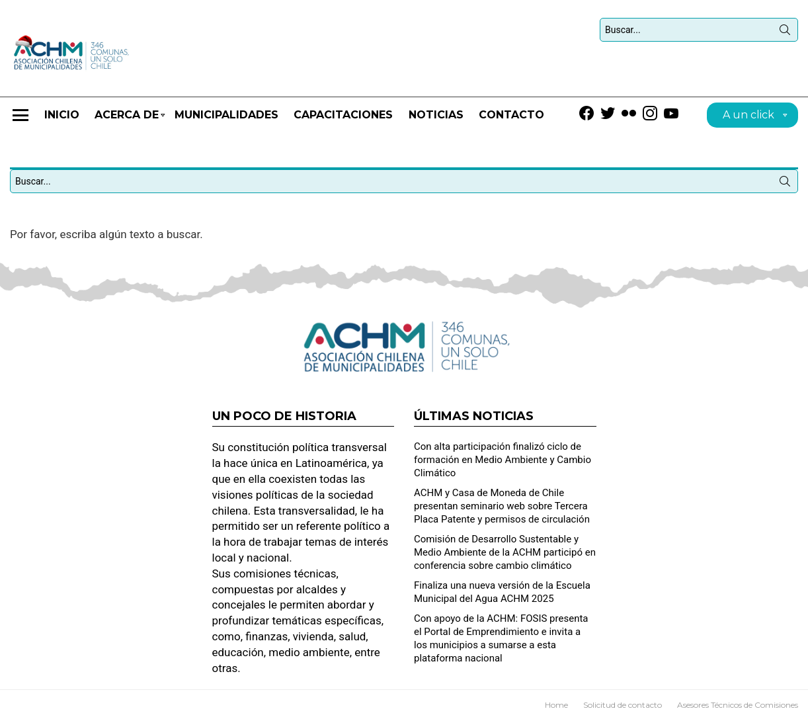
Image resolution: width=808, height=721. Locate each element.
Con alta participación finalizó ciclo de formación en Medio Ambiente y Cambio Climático (502, 460)
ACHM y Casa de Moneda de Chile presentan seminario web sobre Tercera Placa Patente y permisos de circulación (502, 506)
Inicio (61, 114)
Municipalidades (226, 114)
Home (556, 705)
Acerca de (127, 120)
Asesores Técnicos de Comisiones (737, 705)
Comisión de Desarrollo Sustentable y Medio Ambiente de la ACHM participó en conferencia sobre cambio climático (505, 552)
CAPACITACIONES (343, 114)
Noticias (436, 114)
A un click (748, 116)
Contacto (511, 114)
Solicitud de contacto (622, 705)
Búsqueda (785, 32)
